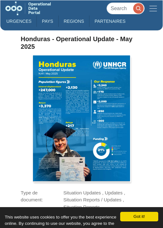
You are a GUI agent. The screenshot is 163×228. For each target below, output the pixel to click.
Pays (47, 21)
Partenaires (110, 21)
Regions (74, 21)
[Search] (126, 8)
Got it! (139, 216)
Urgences (18, 21)
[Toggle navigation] (153, 8)
